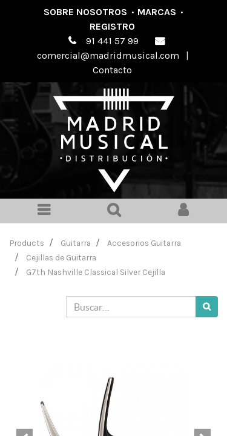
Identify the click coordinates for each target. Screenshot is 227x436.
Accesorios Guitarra (144, 243)
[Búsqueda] (207, 306)
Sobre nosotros (85, 12)
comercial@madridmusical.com (108, 55)
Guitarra (76, 243)
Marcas (156, 12)
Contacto (112, 70)
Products (27, 243)
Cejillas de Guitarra (61, 257)
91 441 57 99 (112, 41)
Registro (112, 26)
